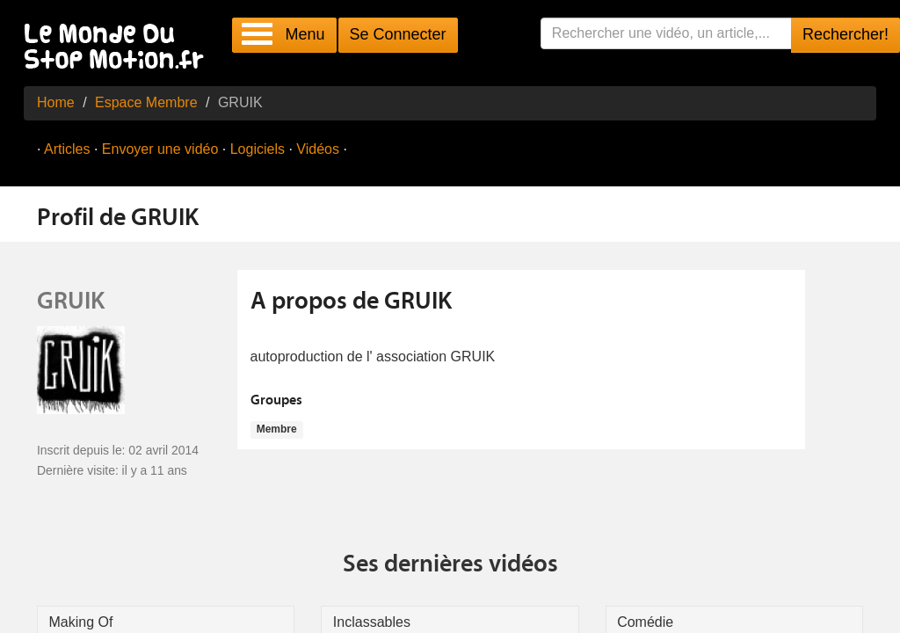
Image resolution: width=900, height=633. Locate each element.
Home (56, 102)
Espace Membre (146, 102)
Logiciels (257, 149)
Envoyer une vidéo (160, 149)
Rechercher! (845, 34)
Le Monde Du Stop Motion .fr (119, 47)
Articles (67, 149)
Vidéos (317, 149)
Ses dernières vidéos (450, 565)
